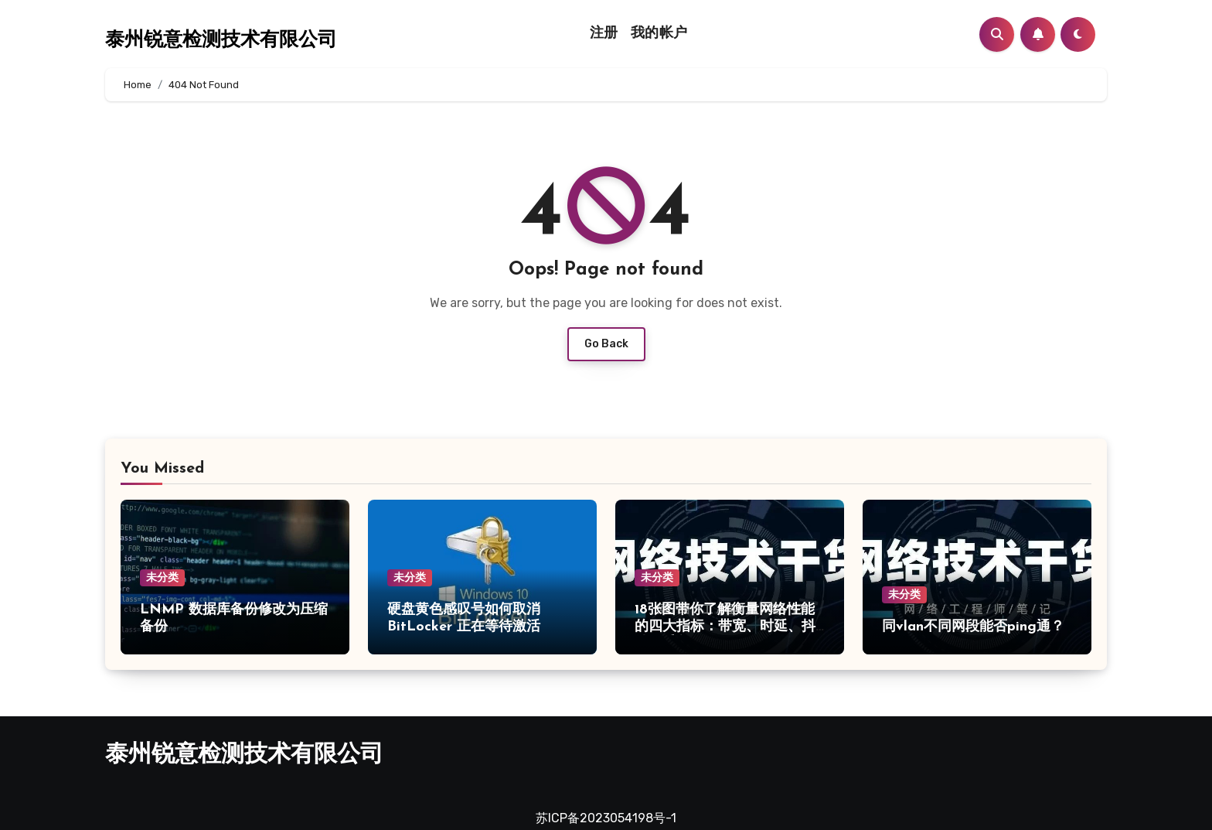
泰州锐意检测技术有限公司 (221, 40)
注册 (604, 33)
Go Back (606, 343)
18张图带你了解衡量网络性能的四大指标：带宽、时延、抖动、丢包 (725, 627)
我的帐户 (659, 33)
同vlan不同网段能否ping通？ (973, 627)
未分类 (162, 577)
